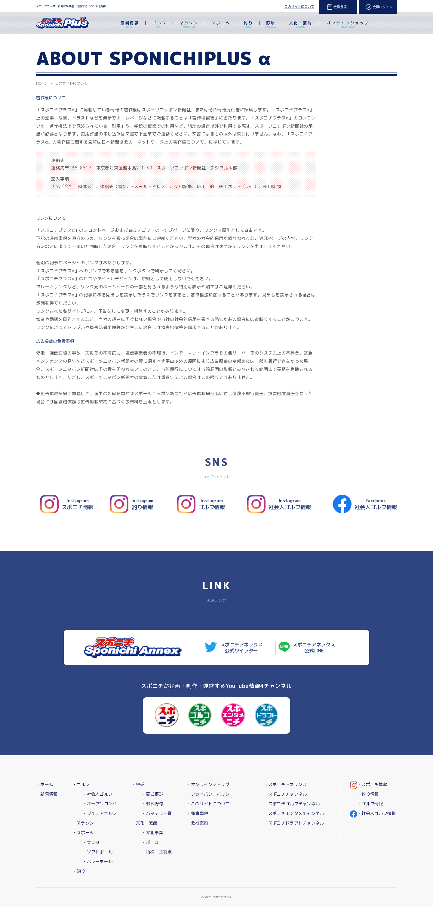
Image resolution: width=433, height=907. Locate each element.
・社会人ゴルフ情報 (376, 813)
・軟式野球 (152, 803)
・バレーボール (97, 861)
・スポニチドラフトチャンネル (294, 823)
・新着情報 (46, 794)
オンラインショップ (348, 25)
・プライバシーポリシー (210, 794)
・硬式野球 (152, 794)
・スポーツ (83, 832)
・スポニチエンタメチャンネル (294, 813)
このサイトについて (299, 6)
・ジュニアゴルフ (99, 813)
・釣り (78, 871)
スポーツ (221, 25)
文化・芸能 (300, 25)
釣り (248, 25)
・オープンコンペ (99, 803)
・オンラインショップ (208, 784)
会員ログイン (382, 7)
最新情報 (129, 25)
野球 (271, 25)
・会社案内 (197, 823)
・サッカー (93, 842)
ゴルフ (159, 25)
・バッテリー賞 (157, 813)
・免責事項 (197, 813)
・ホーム (44, 784)
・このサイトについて (208, 803)
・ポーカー (152, 842)
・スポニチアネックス (285, 784)
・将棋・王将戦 (157, 852)
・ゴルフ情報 (370, 803)
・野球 (138, 784)
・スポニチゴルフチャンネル (292, 803)
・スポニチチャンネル (285, 794)
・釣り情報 (368, 794)
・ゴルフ (81, 784)
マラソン (189, 25)
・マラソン (83, 823)
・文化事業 (152, 832)
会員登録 (340, 7)
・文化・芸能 (145, 823)
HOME (41, 83)
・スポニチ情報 (372, 784)
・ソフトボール (97, 852)
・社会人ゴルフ (97, 794)
